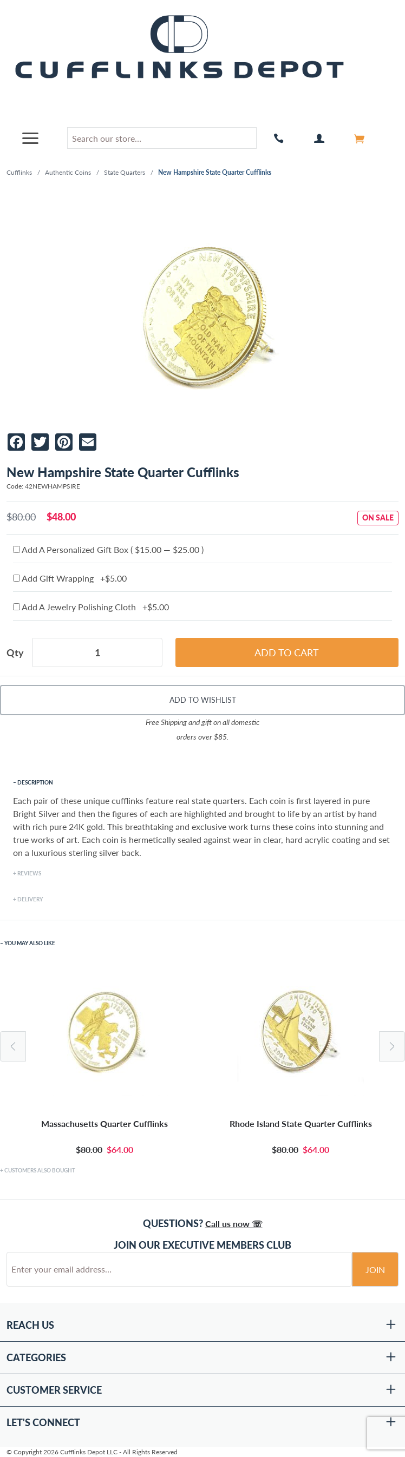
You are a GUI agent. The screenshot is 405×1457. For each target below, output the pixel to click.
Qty (15, 652)
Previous (13, 1046)
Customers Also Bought (39, 1170)
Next (392, 1046)
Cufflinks (19, 172)
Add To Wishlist (202, 699)
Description (35, 782)
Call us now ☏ (234, 1223)
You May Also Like (29, 943)
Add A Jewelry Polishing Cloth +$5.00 (91, 607)
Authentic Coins (68, 172)
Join (375, 1269)
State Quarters (124, 172)
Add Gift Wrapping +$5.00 (70, 578)
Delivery (30, 899)
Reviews (29, 873)
